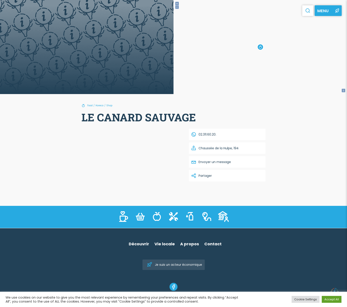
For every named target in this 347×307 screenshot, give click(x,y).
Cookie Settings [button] (305, 299)
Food (90, 105)
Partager (201, 175)
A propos (189, 244)
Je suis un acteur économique (174, 265)
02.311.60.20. (203, 134)
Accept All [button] (331, 299)
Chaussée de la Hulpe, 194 (215, 148)
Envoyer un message (211, 162)
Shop (109, 105)
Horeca (99, 105)
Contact (213, 244)
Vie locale (164, 244)
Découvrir (139, 244)
